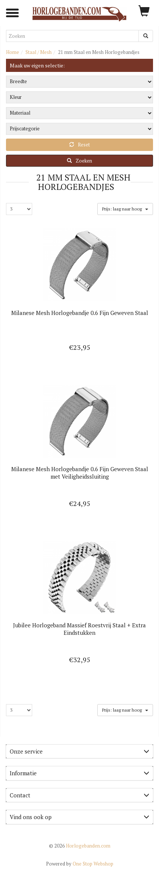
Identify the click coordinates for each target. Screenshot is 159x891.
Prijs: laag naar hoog (125, 208)
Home (12, 52)
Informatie (79, 773)
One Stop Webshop (79, 863)
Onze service (79, 751)
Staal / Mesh (38, 52)
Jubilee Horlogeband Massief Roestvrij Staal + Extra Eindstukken (79, 628)
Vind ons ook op (79, 817)
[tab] (79, 751)
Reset (79, 144)
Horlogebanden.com (79, 845)
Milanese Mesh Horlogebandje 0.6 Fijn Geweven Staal (79, 312)
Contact (79, 795)
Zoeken (79, 160)
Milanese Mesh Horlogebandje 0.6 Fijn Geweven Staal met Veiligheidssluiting (79, 472)
